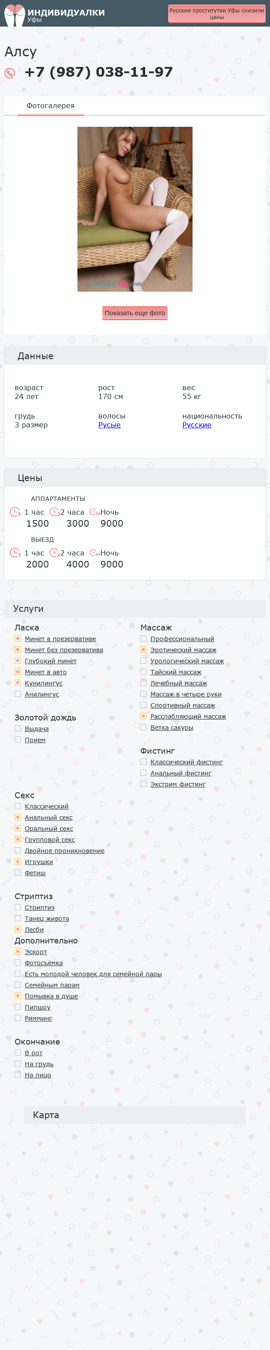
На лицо (38, 1075)
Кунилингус (43, 683)
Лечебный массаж (178, 683)
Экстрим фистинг (178, 784)
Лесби (34, 929)
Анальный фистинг (181, 773)
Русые (109, 424)
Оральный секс (49, 828)
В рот (33, 1053)
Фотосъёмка (44, 963)
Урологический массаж (187, 661)
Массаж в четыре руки (186, 694)
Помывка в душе (51, 996)
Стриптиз (39, 907)
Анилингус (42, 694)
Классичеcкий (47, 806)
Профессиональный (182, 638)
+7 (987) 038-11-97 (88, 71)
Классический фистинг (186, 762)
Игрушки (39, 861)
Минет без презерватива (64, 649)
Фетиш (35, 873)
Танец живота (47, 918)
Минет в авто (46, 672)
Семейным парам (52, 985)
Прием (35, 739)
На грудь (39, 1064)
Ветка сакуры (171, 727)
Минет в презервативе (60, 638)
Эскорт (36, 951)
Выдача (37, 728)
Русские (197, 424)
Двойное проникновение (64, 850)
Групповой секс (50, 839)
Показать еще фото (135, 313)
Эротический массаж (183, 649)
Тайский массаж (175, 672)
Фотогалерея (51, 105)
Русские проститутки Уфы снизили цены (217, 13)
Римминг (38, 1018)
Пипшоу (37, 1007)
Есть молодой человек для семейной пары (93, 974)
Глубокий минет (51, 661)
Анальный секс (49, 817)
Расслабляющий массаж (188, 716)
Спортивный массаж (182, 705)
